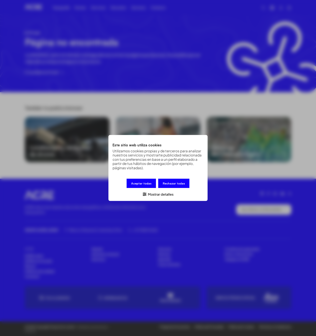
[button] (158, 194)
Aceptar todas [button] (141, 183)
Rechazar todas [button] (174, 183)
